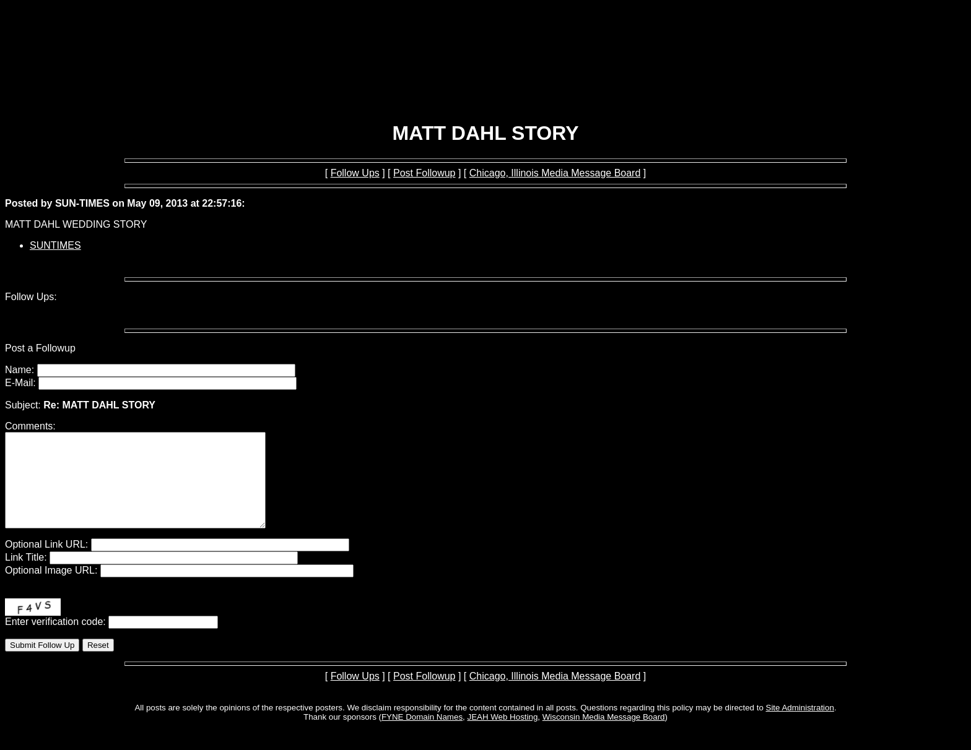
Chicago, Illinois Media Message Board (555, 173)
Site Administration (800, 726)
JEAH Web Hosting (502, 735)
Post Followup (424, 173)
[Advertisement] (485, 79)
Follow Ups (355, 173)
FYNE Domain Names (422, 735)
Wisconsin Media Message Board (603, 735)
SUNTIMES (55, 245)
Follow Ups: (31, 296)
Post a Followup (40, 348)
